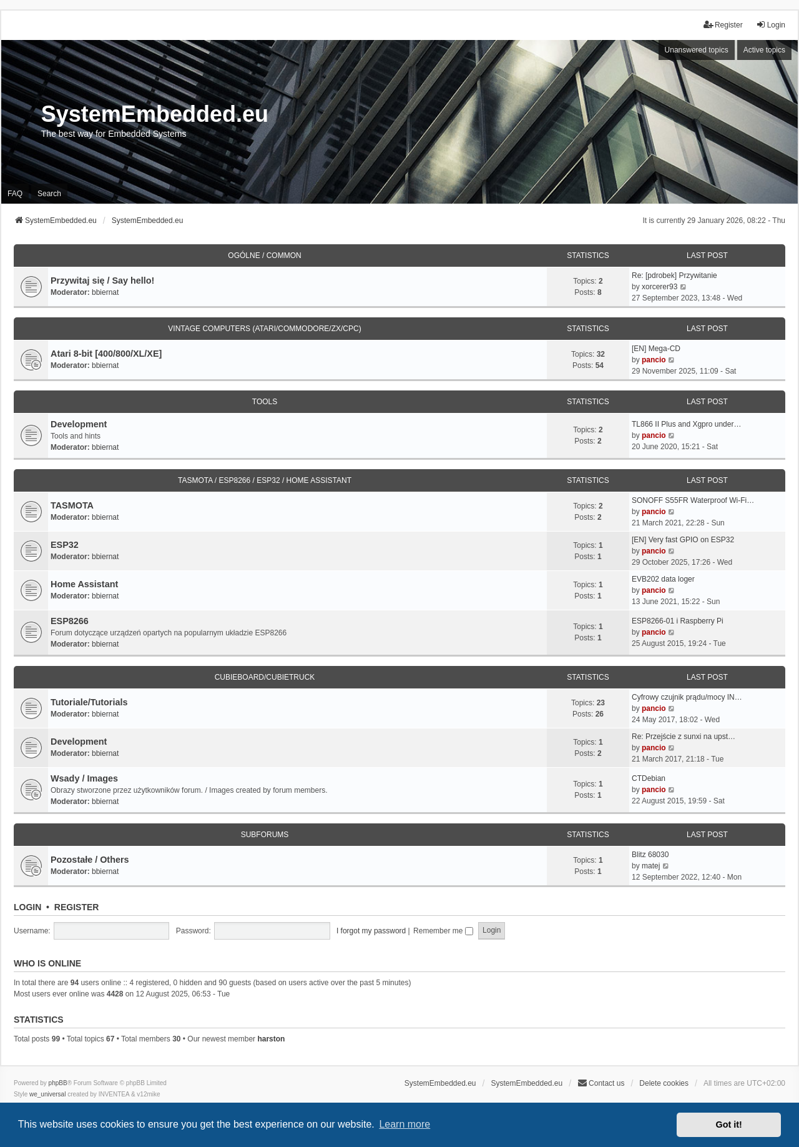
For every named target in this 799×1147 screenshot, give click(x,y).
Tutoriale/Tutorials (89, 702)
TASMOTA (72, 505)
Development (79, 424)
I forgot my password (371, 930)
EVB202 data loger (663, 579)
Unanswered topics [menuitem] (696, 50)
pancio (654, 359)
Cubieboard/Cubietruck (265, 677)
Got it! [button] (729, 1125)
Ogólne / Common (264, 255)
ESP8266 (70, 621)
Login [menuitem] (770, 24)
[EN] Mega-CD (656, 348)
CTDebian (648, 778)
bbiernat (105, 292)
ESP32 (65, 545)
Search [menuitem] (49, 193)
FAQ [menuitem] (14, 193)
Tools (264, 401)
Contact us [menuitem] (600, 1083)
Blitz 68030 (650, 854)
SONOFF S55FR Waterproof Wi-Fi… (693, 500)
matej (651, 865)
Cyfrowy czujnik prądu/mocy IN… (687, 697)
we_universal (47, 1094)
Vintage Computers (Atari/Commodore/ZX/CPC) (264, 328)
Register (76, 907)
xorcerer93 (659, 286)
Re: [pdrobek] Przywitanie (674, 275)
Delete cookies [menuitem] (664, 1083)
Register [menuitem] (723, 24)
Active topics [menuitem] (764, 50)
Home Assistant (84, 584)
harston (271, 1039)
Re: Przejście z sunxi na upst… (683, 736)
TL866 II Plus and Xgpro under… (686, 424)
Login (27, 907)
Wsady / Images (84, 778)
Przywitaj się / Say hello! (102, 281)
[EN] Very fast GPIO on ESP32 (683, 539)
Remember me (443, 930)
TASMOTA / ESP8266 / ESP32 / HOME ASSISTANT (264, 480)
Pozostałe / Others (90, 860)
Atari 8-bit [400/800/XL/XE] (106, 354)
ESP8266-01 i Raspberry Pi (677, 621)
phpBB (58, 1083)
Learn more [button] (404, 1124)
